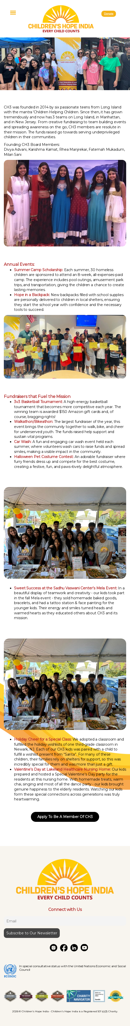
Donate (108, 13)
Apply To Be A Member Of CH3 (65, 816)
